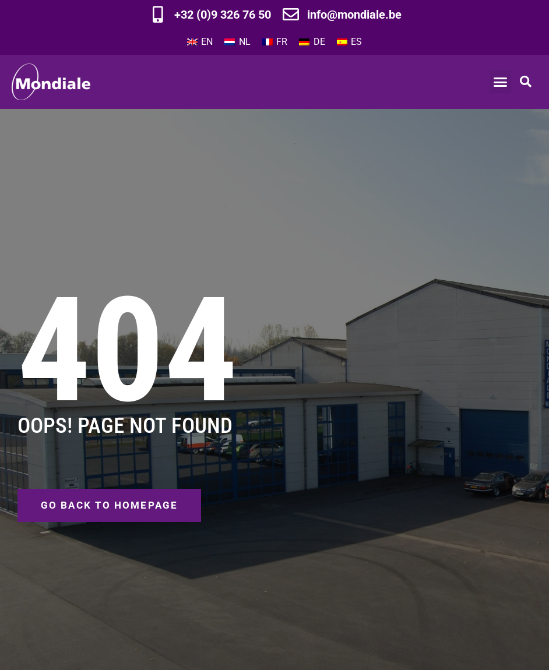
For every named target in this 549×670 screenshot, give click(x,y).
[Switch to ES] (349, 42)
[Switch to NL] (237, 42)
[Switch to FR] (274, 42)
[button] (501, 81)
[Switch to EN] (200, 42)
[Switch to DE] (311, 42)
